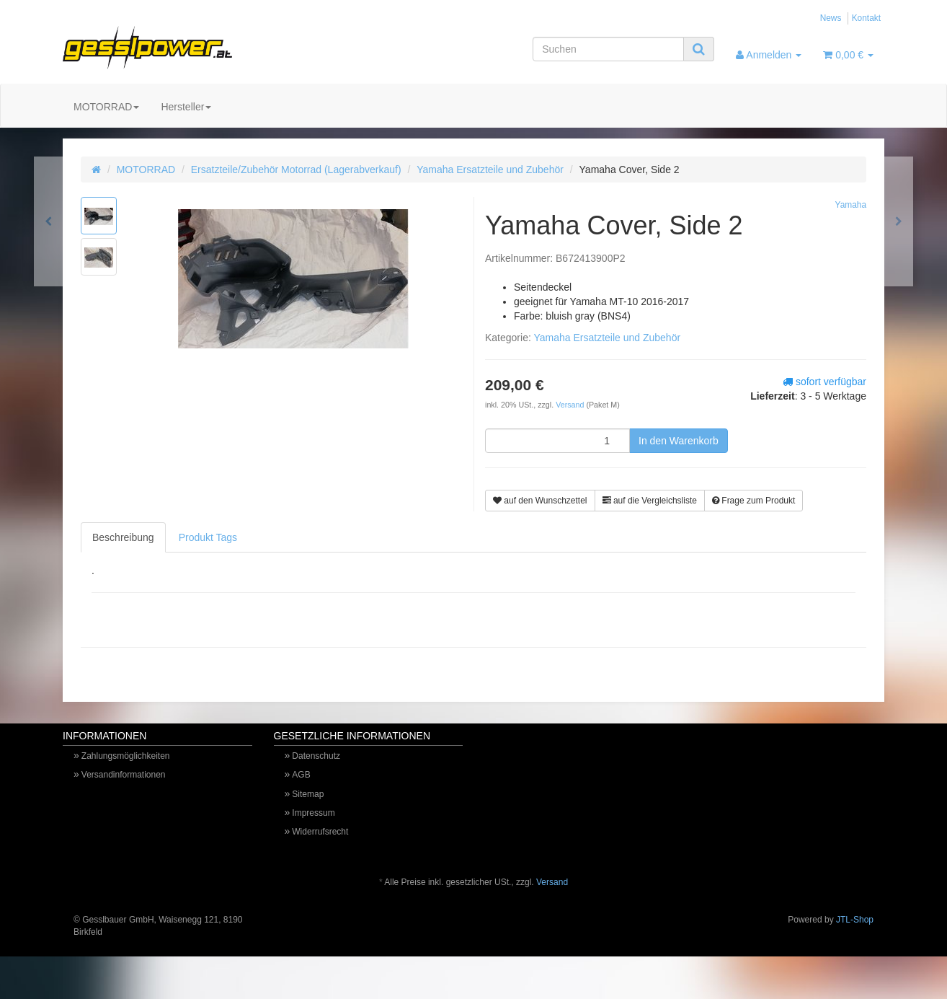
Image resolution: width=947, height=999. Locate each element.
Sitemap (308, 794)
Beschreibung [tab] (123, 537)
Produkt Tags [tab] (208, 537)
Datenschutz (316, 756)
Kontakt (866, 18)
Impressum (313, 813)
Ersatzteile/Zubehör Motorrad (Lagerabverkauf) (296, 169)
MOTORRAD (106, 107)
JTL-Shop (854, 920)
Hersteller (186, 107)
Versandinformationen (123, 775)
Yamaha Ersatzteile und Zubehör (490, 169)
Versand (571, 404)
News (831, 18)
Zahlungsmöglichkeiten (125, 756)
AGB (301, 775)
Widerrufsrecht (320, 832)
